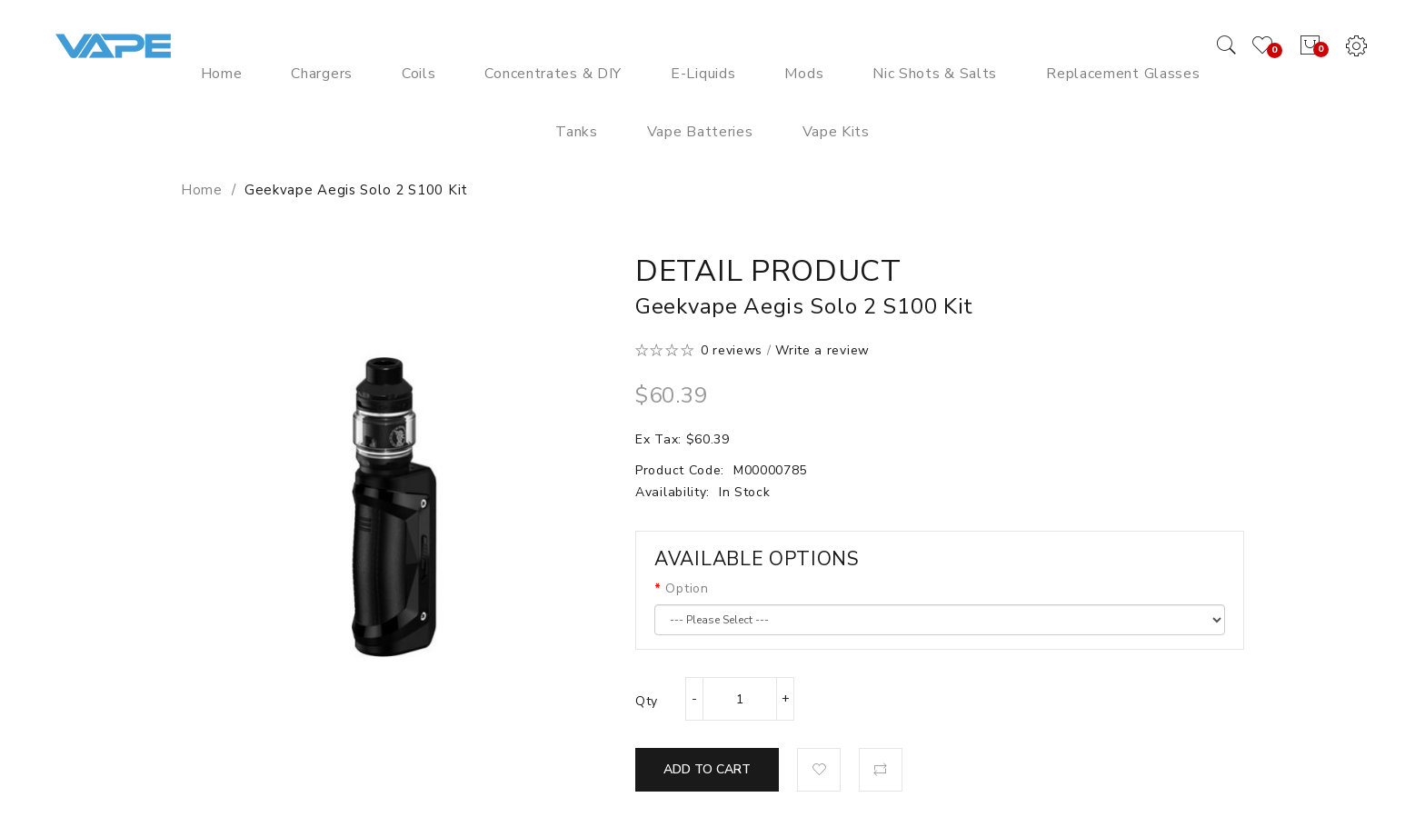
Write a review (822, 350)
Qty (646, 701)
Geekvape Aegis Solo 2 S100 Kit (356, 190)
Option (686, 588)
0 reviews (731, 350)
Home (202, 190)
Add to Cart (707, 769)
